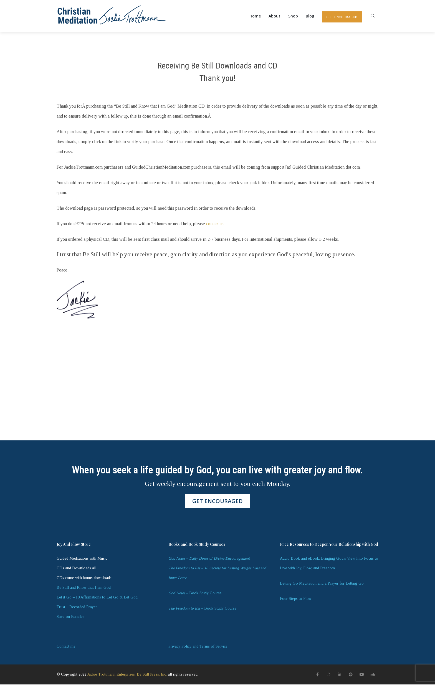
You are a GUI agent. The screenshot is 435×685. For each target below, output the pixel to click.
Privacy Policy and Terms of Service (197, 647)
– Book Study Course (195, 594)
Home (255, 16)
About (274, 16)
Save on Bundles (70, 617)
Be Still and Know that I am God (84, 588)
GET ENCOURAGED (342, 17)
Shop (293, 16)
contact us (215, 224)
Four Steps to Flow (296, 599)
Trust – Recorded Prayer (77, 607)
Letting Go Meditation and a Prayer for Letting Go (322, 584)
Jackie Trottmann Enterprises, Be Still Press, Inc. (127, 675)
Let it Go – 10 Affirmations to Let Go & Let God (97, 598)
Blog (310, 16)
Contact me (66, 647)
